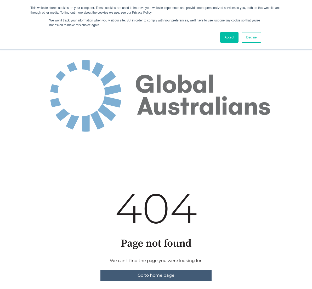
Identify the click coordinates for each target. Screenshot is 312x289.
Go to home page (156, 275)
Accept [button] (229, 37)
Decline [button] (251, 37)
